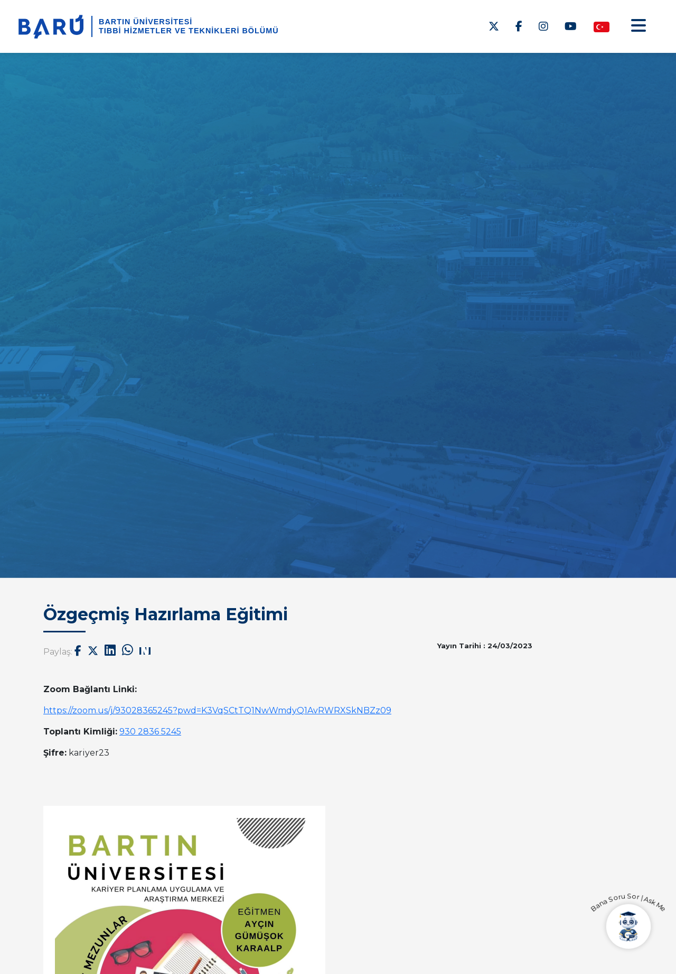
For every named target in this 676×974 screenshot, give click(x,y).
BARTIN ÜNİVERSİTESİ (145, 21)
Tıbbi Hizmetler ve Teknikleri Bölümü (189, 30)
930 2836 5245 (150, 732)
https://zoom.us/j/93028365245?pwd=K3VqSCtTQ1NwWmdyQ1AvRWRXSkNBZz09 (217, 710)
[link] (217, 710)
